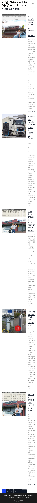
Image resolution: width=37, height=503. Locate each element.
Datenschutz (19, 497)
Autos (10, 495)
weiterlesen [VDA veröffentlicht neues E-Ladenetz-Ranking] (31, 111)
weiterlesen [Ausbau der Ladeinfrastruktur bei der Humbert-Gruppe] (31, 206)
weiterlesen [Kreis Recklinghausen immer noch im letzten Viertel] (31, 306)
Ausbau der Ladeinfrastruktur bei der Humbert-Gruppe (31, 127)
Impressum (11, 497)
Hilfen (30, 495)
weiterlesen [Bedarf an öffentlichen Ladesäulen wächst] (31, 484)
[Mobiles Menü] (31, 4)
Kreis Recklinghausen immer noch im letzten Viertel (31, 221)
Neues (5, 495)
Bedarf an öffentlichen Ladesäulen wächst (31, 402)
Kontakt (27, 497)
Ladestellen (17, 495)
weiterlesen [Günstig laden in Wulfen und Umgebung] (31, 389)
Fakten (24, 495)
